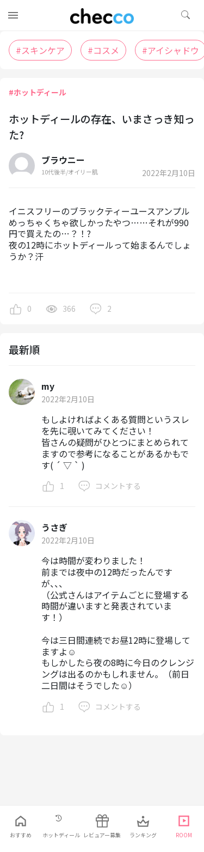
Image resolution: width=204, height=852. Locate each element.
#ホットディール (37, 92)
